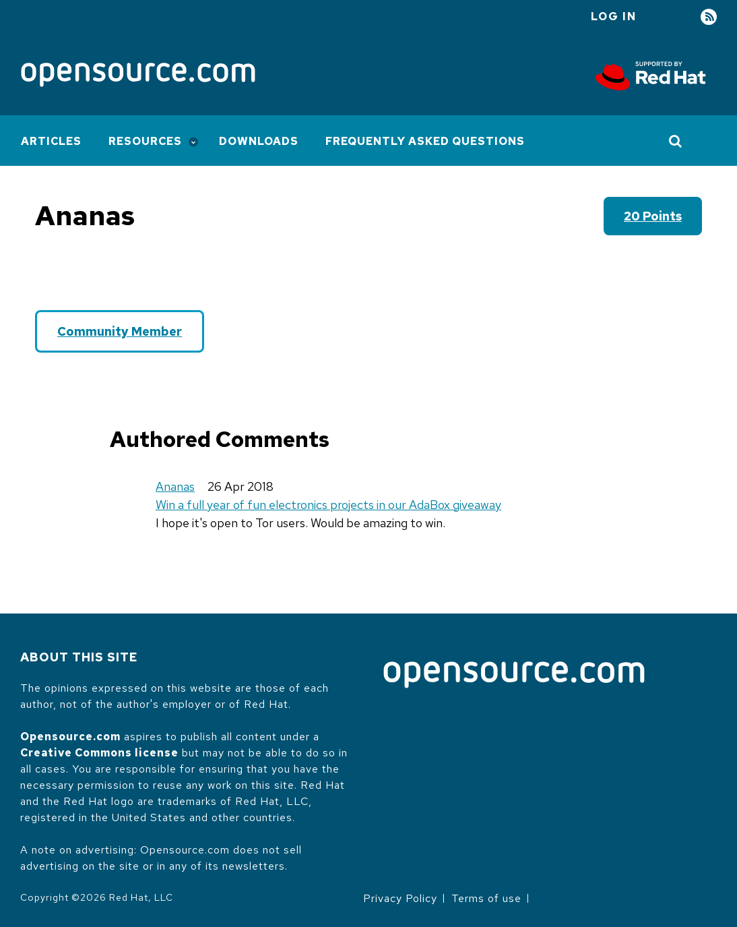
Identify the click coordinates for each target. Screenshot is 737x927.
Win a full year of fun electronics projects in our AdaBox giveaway (328, 504)
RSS (709, 17)
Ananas (175, 486)
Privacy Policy (400, 898)
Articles (51, 141)
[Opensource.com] (138, 76)
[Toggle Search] (676, 141)
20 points (653, 216)
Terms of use (486, 898)
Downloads (258, 141)
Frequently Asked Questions (425, 141)
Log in (614, 16)
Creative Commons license (99, 753)
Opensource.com (70, 736)
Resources (145, 141)
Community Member (119, 331)
